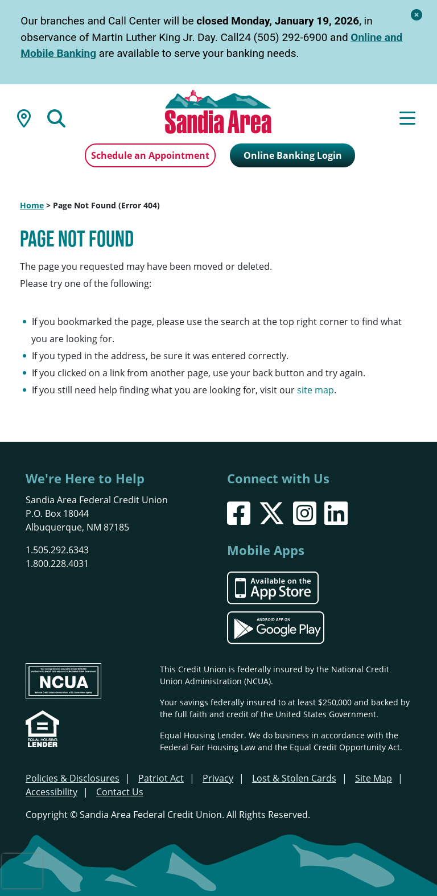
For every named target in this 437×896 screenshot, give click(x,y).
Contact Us (119, 792)
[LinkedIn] (336, 513)
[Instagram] (304, 513)
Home (32, 205)
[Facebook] (238, 513)
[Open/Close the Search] (56, 117)
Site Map (373, 778)
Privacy (218, 778)
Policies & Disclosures (72, 778)
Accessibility (51, 792)
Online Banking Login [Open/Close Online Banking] (293, 155)
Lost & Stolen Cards (294, 778)
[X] (271, 513)
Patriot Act (161, 778)
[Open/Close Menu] (407, 117)
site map (315, 390)
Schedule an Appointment (150, 155)
